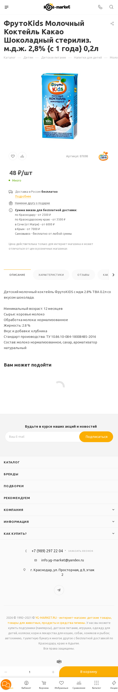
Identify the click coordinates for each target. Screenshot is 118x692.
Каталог (12, 462)
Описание (17, 274)
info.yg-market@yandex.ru (62, 560)
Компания (13, 509)
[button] (6, 684)
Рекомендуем (17, 498)
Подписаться (96, 437)
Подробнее (23, 196)
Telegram (59, 590)
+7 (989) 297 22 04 (47, 551)
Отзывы (83, 274)
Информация (16, 521)
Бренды (11, 474)
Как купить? (15, 533)
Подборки (14, 486)
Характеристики (51, 274)
